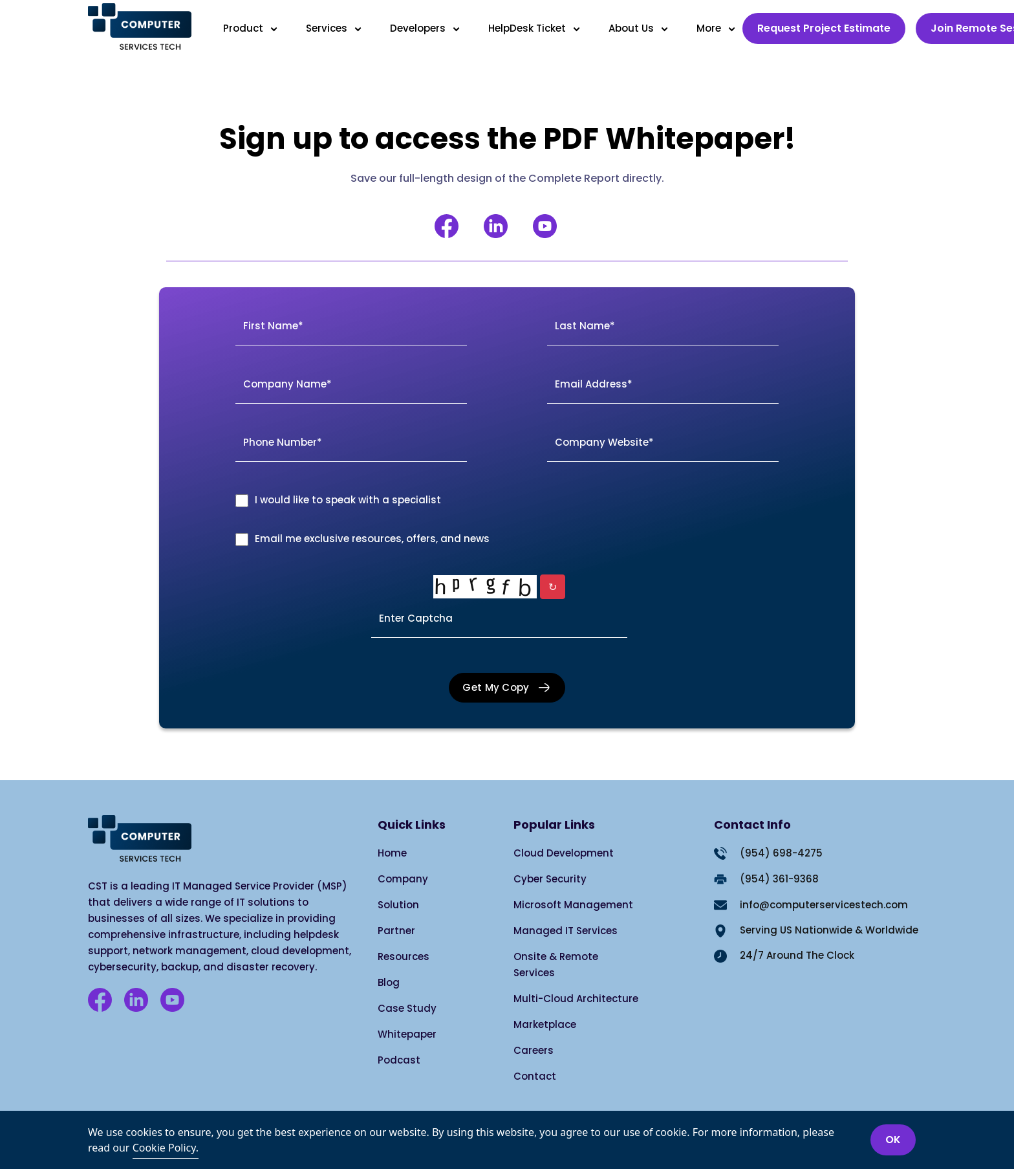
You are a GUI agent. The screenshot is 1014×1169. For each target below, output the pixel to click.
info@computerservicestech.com (824, 905)
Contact (534, 1076)
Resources (403, 956)
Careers (533, 1050)
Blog (389, 982)
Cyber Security (550, 879)
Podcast (399, 1060)
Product (245, 28)
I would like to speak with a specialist (348, 500)
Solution (398, 905)
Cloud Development (563, 853)
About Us (634, 28)
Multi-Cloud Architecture (575, 998)
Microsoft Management (573, 905)
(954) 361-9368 (779, 879)
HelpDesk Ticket (529, 28)
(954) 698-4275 (781, 853)
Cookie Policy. (166, 1148)
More (711, 28)
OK (893, 1139)
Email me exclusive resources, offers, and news (372, 538)
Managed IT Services (565, 930)
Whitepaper (407, 1034)
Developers (420, 28)
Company (403, 879)
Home (392, 853)
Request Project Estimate (823, 28)
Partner (396, 930)
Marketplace (544, 1024)
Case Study (407, 1008)
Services (329, 28)
